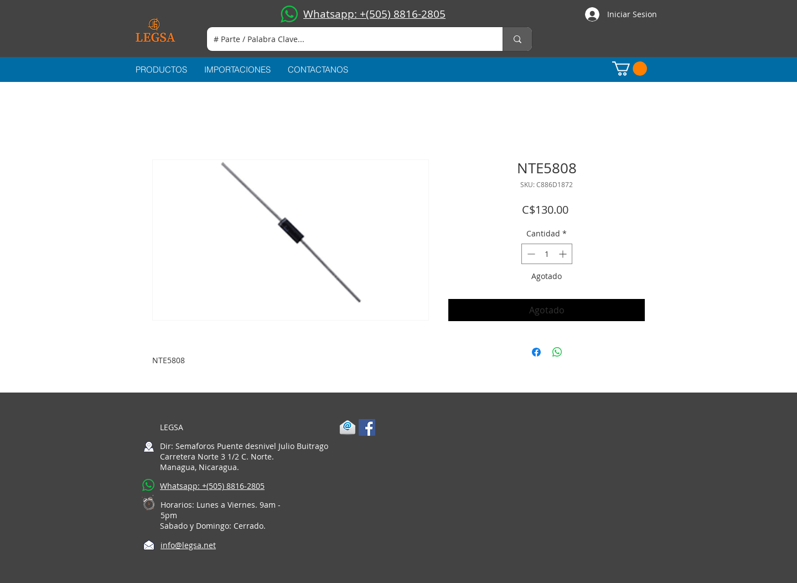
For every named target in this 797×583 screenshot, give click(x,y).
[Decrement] (530, 254)
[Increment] (564, 254)
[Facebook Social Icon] (367, 427)
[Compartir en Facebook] (536, 352)
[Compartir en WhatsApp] (557, 352)
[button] (629, 68)
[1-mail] (347, 427)
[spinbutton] (547, 254)
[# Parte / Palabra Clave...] (346, 39)
